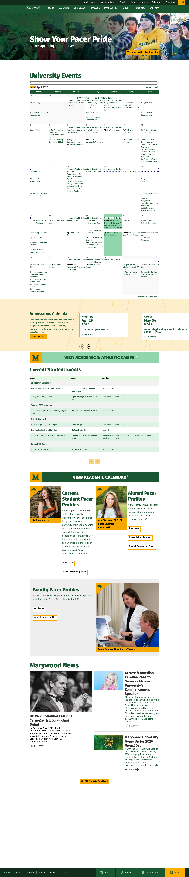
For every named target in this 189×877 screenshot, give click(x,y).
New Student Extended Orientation (85, 411)
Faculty (53, 872)
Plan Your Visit (38, 336)
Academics (64, 8)
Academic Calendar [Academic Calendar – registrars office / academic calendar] (151, 2)
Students (18, 872)
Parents (30, 872)
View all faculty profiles (45, 617)
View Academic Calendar (99, 477)
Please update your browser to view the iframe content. (94, 83)
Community (140, 8)
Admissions (79, 8)
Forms (133, 2)
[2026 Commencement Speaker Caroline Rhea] (108, 680)
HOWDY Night (77, 425)
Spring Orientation (79, 449)
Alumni (126, 8)
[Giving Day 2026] (108, 742)
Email (122, 2)
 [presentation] (81, 346)
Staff (63, 872)
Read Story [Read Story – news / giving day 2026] (130, 769)
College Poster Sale (79, 430)
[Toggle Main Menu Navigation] (181, 2)
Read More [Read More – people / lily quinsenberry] (68, 562)
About (51, 8)
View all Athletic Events (142, 52)
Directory (170, 2)
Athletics (154, 8)
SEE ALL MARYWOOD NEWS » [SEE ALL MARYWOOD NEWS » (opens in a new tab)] (94, 781)
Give (177, 872)
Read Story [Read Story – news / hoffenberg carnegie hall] (35, 746)
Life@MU (94, 8)
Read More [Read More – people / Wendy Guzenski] (39, 608)
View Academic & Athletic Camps (99, 357)
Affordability (110, 8)
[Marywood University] (33, 8)
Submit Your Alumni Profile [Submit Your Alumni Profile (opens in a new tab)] (142, 546)
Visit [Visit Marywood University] (107, 872)
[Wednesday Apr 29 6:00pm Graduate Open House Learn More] (103, 325)
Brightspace (89, 2)
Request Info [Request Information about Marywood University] (152, 872)
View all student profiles (74, 571)
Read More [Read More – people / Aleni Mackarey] (134, 528)
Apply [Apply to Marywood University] (128, 872)
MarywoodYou (108, 2)
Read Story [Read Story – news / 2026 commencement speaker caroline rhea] (130, 726)
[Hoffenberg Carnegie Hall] (61, 691)
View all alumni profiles (140, 537)
